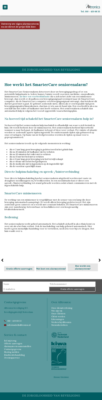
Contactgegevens (12, 349)
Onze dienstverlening (61, 308)
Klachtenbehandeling (14, 355)
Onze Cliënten (58, 313)
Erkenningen (57, 319)
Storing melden (11, 352)
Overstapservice (12, 357)
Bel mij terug (10, 340)
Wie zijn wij (56, 311)
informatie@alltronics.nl (19, 325)
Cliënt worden (58, 316)
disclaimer (65, 377)
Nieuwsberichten (59, 325)
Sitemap (57, 377)
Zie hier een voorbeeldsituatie (35, 96)
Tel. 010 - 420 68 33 (90, 11)
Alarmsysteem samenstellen (17, 346)
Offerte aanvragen (13, 343)
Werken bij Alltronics (61, 322)
